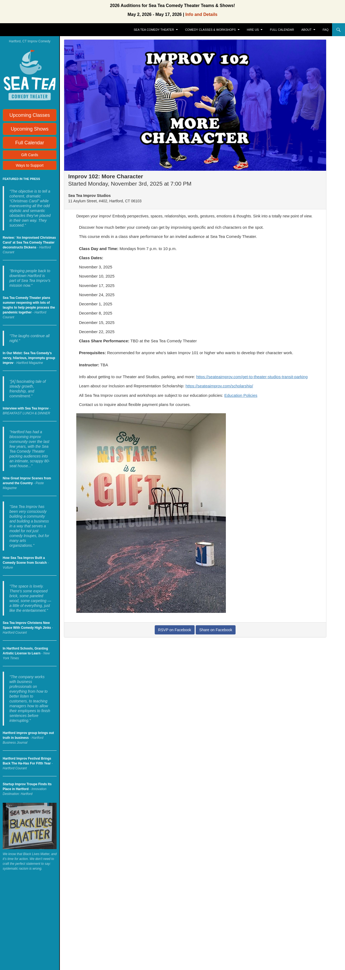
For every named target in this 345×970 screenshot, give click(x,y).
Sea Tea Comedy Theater (154, 29)
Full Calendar (282, 29)
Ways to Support (30, 165)
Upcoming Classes (29, 115)
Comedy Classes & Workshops (210, 29)
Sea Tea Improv (26, 29)
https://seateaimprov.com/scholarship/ (219, 386)
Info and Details (201, 14)
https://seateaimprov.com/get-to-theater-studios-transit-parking (252, 376)
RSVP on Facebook (174, 630)
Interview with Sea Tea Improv (26, 408)
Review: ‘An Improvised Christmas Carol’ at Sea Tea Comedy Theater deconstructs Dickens (29, 242)
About (306, 29)
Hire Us (253, 29)
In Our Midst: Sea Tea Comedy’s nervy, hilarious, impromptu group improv (29, 358)
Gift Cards (29, 155)
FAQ (326, 29)
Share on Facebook (215, 630)
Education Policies (240, 395)
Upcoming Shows (30, 129)
